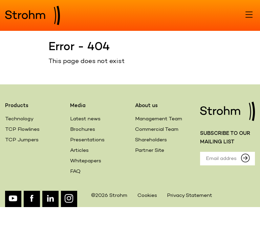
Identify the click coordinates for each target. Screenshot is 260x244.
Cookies (147, 195)
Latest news (85, 119)
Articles (79, 150)
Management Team (158, 119)
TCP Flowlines (22, 129)
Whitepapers (85, 161)
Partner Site (149, 150)
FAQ (75, 171)
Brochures (82, 129)
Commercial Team (156, 129)
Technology (19, 119)
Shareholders (151, 140)
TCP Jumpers (22, 140)
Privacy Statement (189, 195)
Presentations (87, 140)
